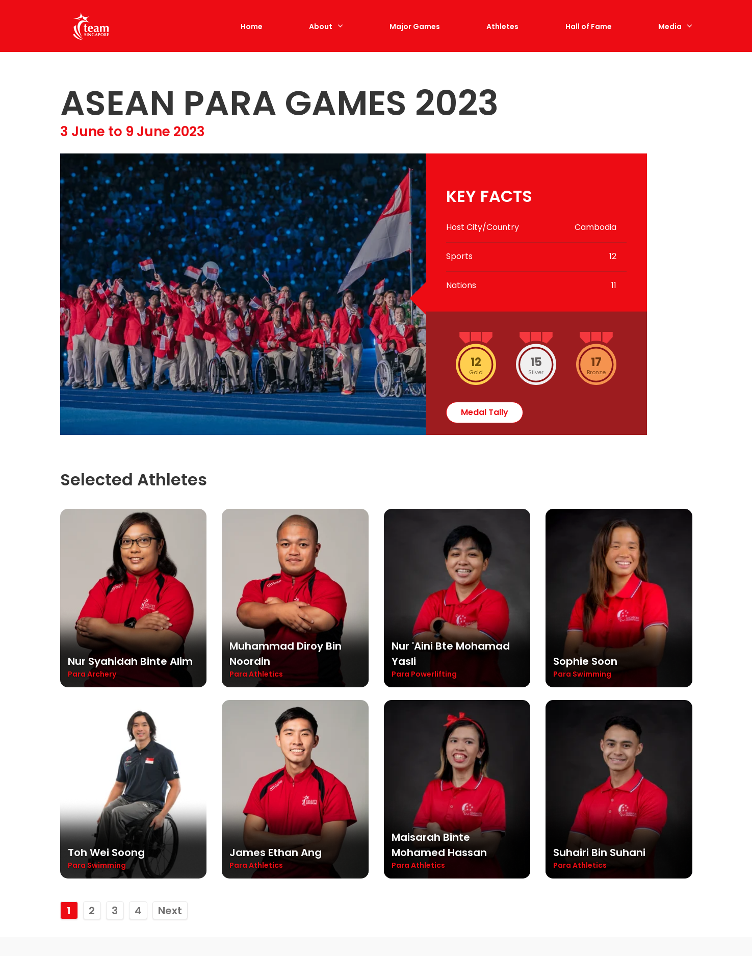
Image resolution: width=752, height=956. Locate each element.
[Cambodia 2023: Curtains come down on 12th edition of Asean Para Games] (131, 708)
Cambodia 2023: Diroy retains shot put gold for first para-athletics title (621, 814)
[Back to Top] (729, 933)
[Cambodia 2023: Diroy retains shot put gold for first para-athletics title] (621, 708)
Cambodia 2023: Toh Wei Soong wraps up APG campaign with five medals (454, 814)
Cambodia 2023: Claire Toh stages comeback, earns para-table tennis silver (284, 823)
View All (662, 621)
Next (170, 565)
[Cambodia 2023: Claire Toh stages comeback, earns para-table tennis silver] (294, 708)
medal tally (484, 66)
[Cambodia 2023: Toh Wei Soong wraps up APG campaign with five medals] (457, 708)
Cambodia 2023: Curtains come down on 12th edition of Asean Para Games (128, 814)
